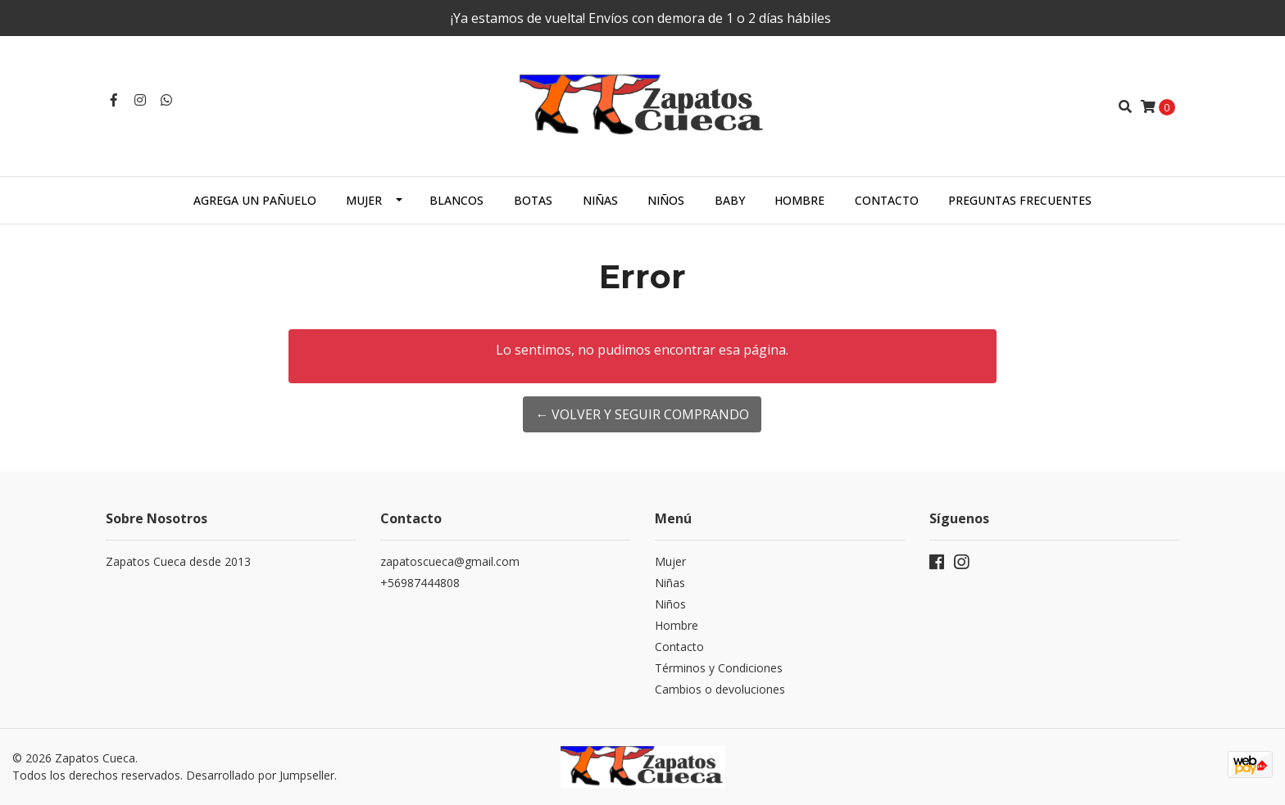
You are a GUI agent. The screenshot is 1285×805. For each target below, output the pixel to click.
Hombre (799, 200)
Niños (665, 200)
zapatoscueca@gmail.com (450, 561)
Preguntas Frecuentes (1020, 200)
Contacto (887, 200)
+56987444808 (420, 582)
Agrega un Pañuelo (254, 200)
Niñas (600, 200)
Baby (730, 200)
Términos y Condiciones (719, 668)
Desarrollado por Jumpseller (260, 775)
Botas (533, 200)
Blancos (456, 200)
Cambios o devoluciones (720, 689)
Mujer (364, 200)
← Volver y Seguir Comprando (642, 414)
